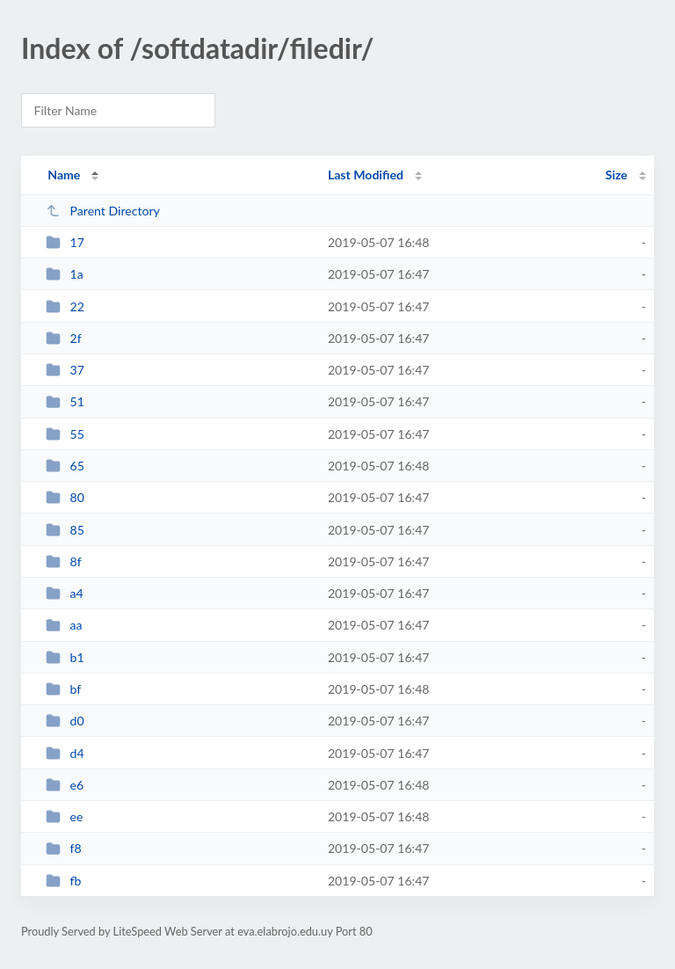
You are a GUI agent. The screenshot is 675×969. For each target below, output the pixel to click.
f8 (64, 848)
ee (64, 816)
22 (65, 306)
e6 (64, 784)
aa (64, 624)
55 (65, 433)
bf (63, 688)
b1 (65, 657)
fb (63, 880)
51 (65, 401)
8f (64, 561)
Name (63, 174)
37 (65, 369)
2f (64, 338)
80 (65, 497)
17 (65, 242)
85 (65, 529)
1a (64, 273)
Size (617, 174)
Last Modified (365, 174)
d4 (65, 753)
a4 (64, 593)
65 (65, 465)
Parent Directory (103, 210)
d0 (65, 720)
